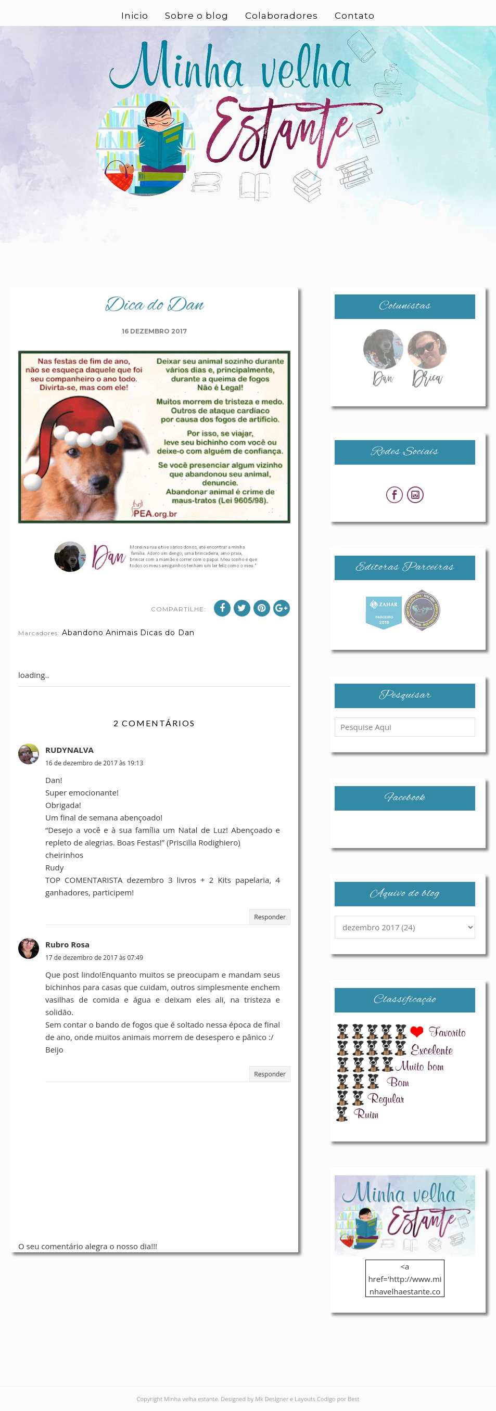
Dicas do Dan (167, 632)
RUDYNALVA (69, 750)
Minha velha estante (191, 1399)
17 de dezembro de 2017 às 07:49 (94, 957)
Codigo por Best (338, 1399)
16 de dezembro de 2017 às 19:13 (94, 763)
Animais (122, 632)
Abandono (83, 632)
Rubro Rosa (67, 944)
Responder (270, 917)
